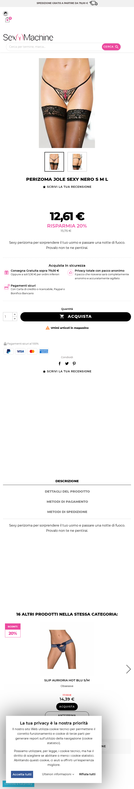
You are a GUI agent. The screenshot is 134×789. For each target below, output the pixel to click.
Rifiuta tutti (87, 774)
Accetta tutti (22, 774)
